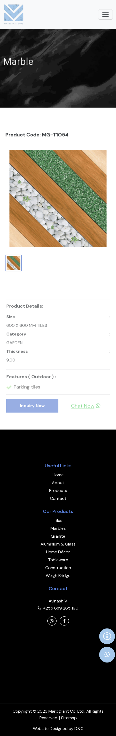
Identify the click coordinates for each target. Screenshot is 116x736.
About (58, 482)
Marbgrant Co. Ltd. (66, 711)
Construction (58, 567)
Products (58, 490)
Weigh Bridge (58, 575)
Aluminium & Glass (58, 544)
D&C (78, 728)
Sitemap (69, 718)
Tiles (58, 520)
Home (58, 475)
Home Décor (58, 552)
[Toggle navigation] (105, 14)
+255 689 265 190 (60, 608)
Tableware (58, 560)
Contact (58, 498)
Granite (58, 536)
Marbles (58, 528)
